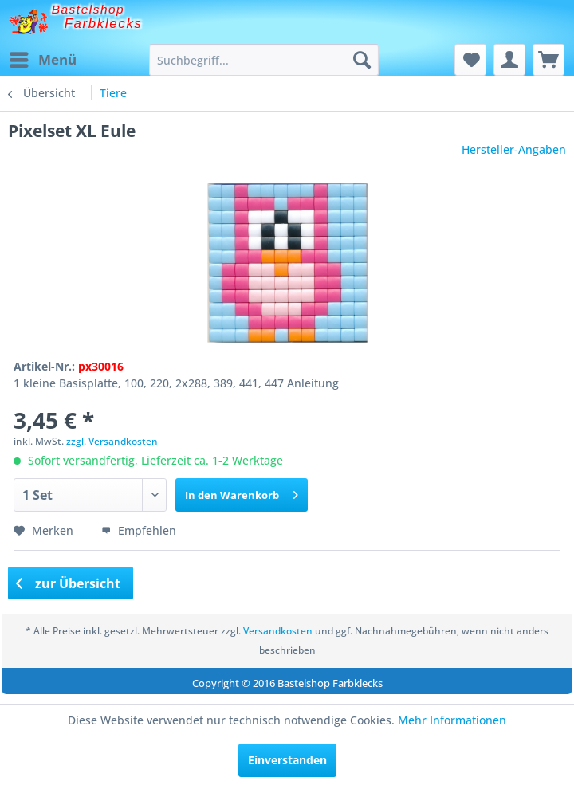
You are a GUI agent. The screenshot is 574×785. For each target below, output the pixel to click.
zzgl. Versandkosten (112, 441)
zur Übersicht (68, 583)
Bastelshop (88, 9)
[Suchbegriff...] (264, 60)
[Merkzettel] (470, 60)
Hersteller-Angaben (514, 149)
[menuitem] (42, 60)
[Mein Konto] (509, 60)
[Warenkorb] (548, 60)
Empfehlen (138, 530)
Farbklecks (104, 23)
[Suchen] (362, 60)
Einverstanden (287, 759)
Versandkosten (278, 631)
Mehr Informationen (452, 720)
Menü (43, 58)
